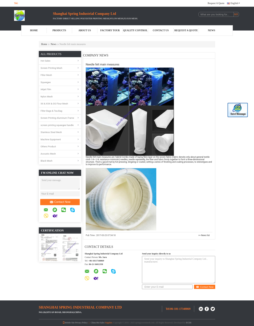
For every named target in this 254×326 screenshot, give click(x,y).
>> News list (204, 235)
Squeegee (46, 82)
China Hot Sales (97, 322)
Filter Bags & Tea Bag (51, 111)
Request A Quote (216, 3)
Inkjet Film (46, 89)
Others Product (48, 146)
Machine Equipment (51, 139)
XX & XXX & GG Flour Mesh (54, 103)
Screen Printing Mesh (51, 68)
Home (34, 30)
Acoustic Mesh (48, 153)
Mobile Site (69, 322)
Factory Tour (110, 30)
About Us (84, 30)
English (235, 3)
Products (59, 30)
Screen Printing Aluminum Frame (57, 118)
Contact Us (161, 30)
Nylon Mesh (47, 96)
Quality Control (135, 30)
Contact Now (60, 202)
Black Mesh (46, 160)
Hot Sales (45, 60)
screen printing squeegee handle (57, 125)
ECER (189, 322)
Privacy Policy (81, 322)
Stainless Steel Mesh (51, 132)
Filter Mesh (46, 75)
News (211, 30)
